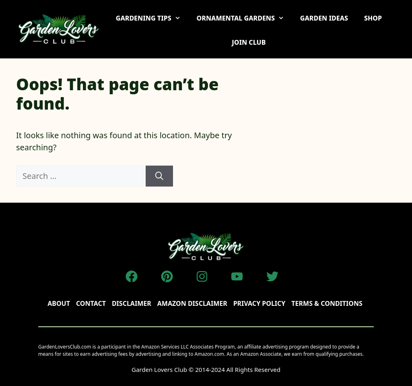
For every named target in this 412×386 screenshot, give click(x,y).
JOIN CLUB (249, 42)
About (58, 303)
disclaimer (131, 303)
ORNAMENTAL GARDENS (244, 18)
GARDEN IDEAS (324, 18)
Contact (91, 303)
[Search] (159, 176)
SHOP (373, 18)
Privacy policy (259, 303)
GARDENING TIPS (152, 18)
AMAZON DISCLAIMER (192, 303)
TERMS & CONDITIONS (326, 303)
